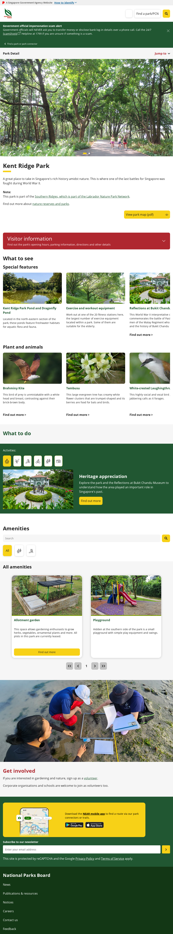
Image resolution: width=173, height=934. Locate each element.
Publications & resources (20, 893)
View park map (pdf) (139, 215)
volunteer (90, 778)
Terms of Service (112, 859)
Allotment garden (27, 620)
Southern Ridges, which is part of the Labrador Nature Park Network (82, 196)
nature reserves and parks (50, 204)
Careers (8, 911)
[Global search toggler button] (166, 14)
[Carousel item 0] (85, 153)
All (7, 551)
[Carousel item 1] (89, 153)
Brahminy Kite (13, 388)
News (6, 885)
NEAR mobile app (94, 813)
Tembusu (73, 388)
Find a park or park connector (22, 43)
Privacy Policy (84, 859)
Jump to (160, 53)
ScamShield (10, 33)
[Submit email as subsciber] (166, 849)
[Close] (168, 31)
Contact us (10, 920)
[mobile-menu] (129, 14)
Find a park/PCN (147, 14)
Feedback (9, 929)
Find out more (91, 501)
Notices (8, 902)
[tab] (7, 461)
